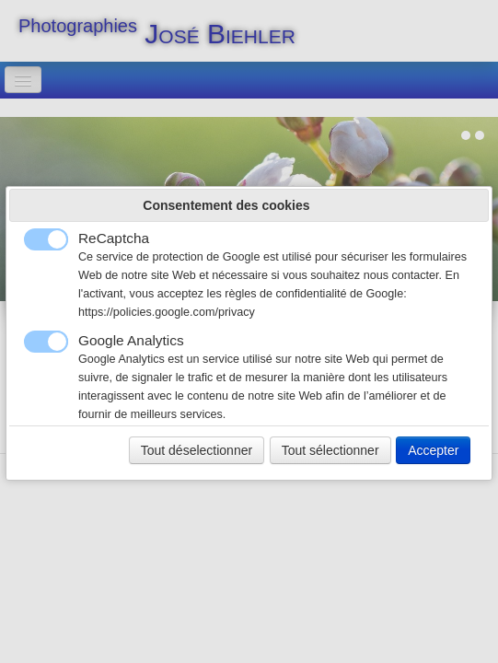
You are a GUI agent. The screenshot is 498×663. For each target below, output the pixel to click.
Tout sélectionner (330, 450)
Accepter (433, 450)
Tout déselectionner (196, 450)
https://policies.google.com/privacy (166, 312)
